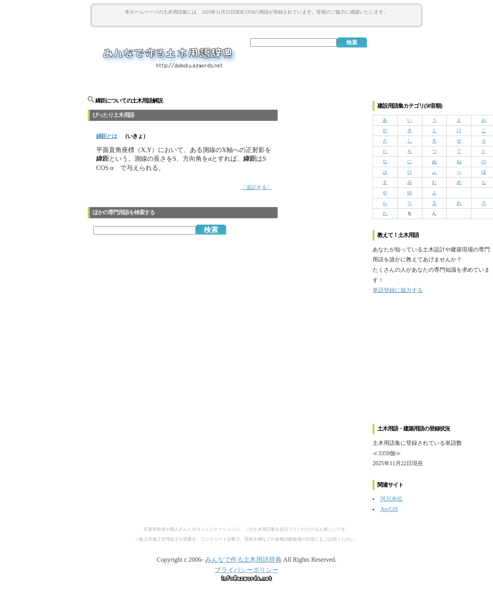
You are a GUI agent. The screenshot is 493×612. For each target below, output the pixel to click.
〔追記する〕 (256, 187)
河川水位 (391, 499)
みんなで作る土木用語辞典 (243, 559)
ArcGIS (389, 509)
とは (106, 136)
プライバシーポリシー (246, 570)
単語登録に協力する (398, 290)
